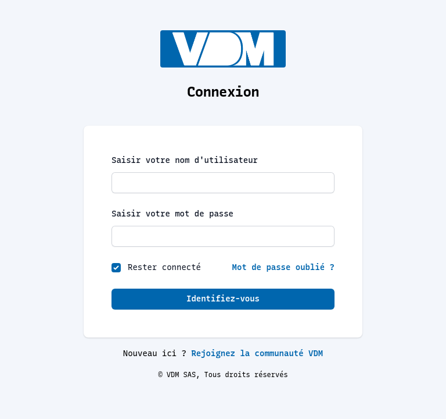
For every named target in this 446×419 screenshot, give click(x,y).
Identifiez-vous (223, 299)
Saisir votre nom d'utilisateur (185, 160)
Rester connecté (164, 267)
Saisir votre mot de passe (172, 214)
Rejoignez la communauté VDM (257, 353)
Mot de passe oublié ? (283, 267)
